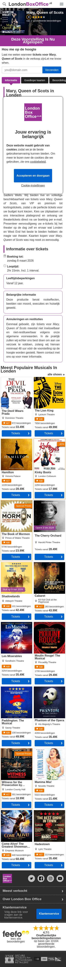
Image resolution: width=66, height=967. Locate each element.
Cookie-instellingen (33, 185)
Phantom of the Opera (47, 688)
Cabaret (39, 563)
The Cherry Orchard (46, 501)
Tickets (15, 433)
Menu (60, 2)
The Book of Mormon (14, 501)
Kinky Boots (41, 440)
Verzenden (52, 69)
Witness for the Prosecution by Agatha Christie (15, 752)
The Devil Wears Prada (15, 378)
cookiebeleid (38, 161)
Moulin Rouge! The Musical (46, 625)
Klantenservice (49, 913)
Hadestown (41, 811)
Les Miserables (10, 623)
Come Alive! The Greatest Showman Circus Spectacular (13, 814)
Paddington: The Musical (16, 688)
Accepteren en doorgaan (33, 175)
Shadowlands (9, 563)
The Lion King (42, 378)
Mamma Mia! (42, 749)
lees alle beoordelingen (16, 940)
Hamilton (6, 440)
